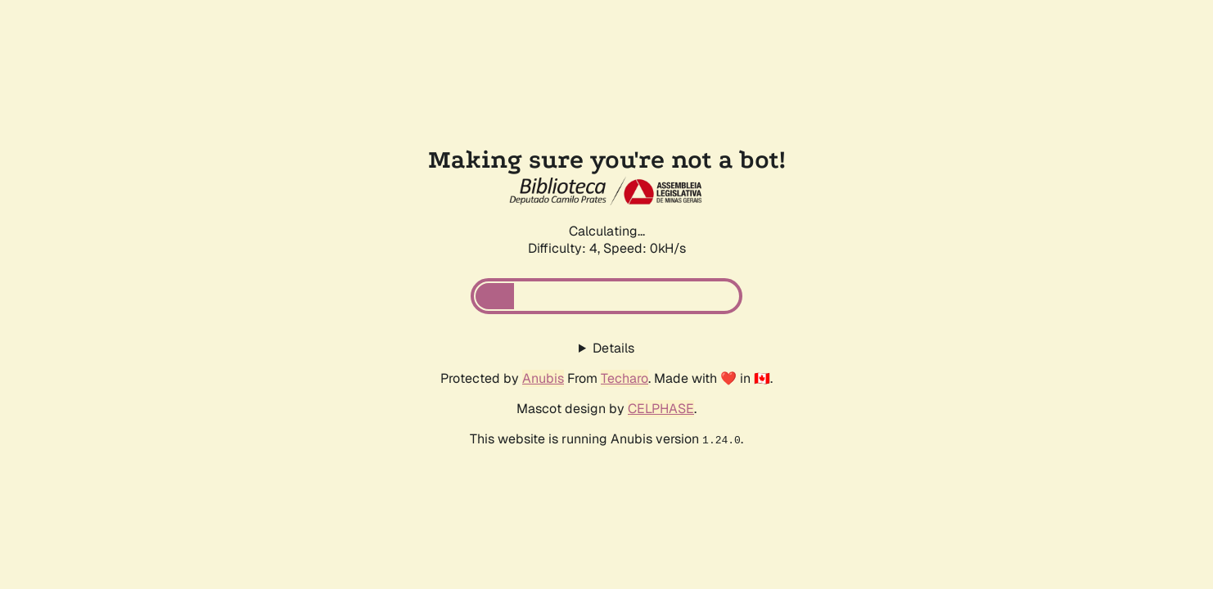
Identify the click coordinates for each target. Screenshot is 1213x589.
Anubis (543, 378)
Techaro (624, 378)
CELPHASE (661, 408)
